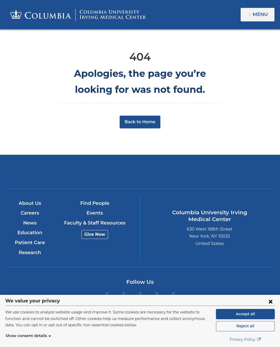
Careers (30, 213)
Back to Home (140, 122)
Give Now (94, 234)
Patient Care (30, 242)
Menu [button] (261, 14)
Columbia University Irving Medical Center (96, 171)
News (30, 223)
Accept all (245, 314)
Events (95, 213)
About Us (29, 203)
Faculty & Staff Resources (95, 223)
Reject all (245, 326)
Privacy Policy (245, 339)
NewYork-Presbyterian (184, 175)
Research (30, 252)
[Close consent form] (270, 301)
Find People (94, 203)
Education (30, 232)
